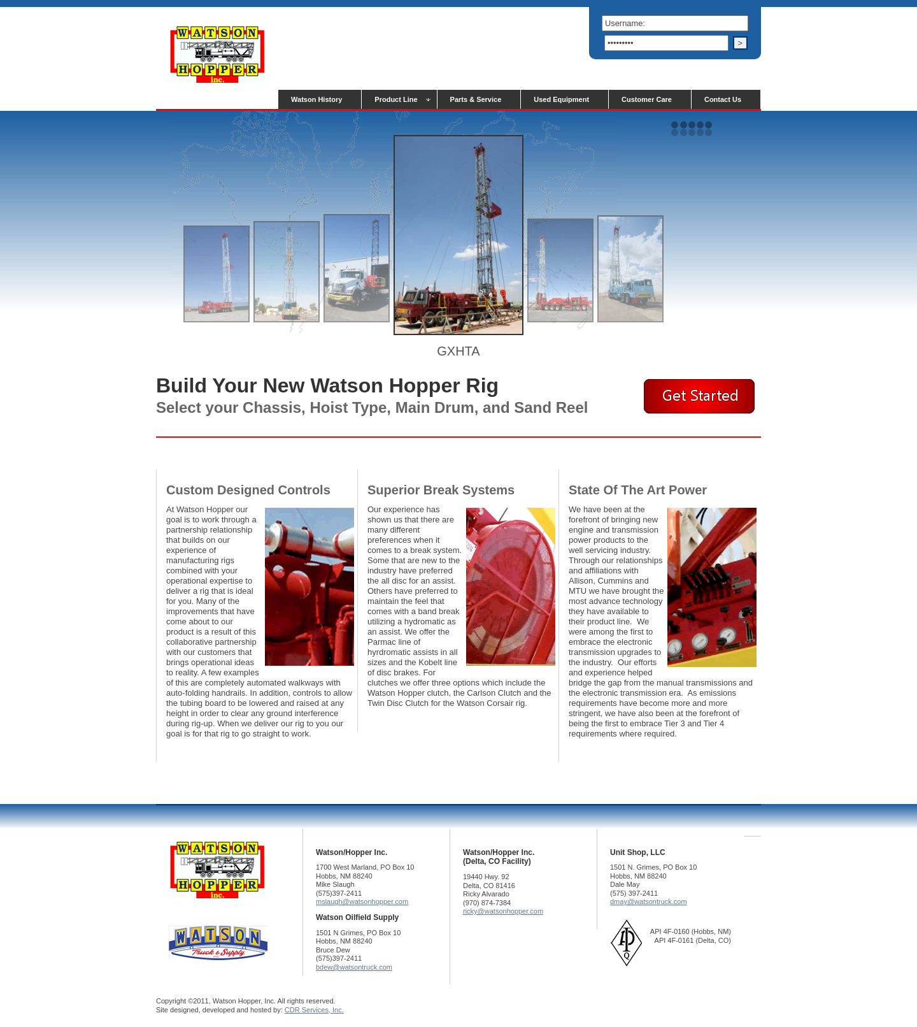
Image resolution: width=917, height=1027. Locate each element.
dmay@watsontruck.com (648, 901)
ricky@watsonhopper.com (503, 911)
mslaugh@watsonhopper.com (362, 901)
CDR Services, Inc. (314, 1010)
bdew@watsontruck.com (354, 967)
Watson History (316, 99)
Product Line (395, 99)
